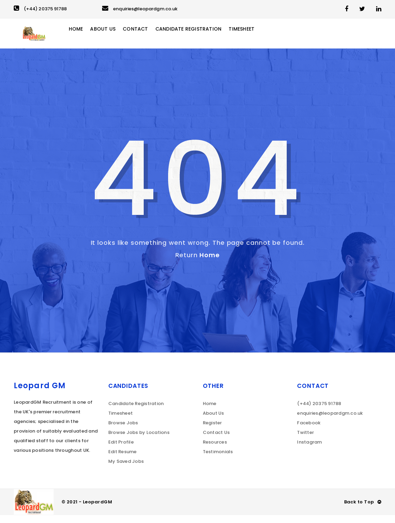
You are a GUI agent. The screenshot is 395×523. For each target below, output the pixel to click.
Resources (215, 450)
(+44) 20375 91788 (40, 9)
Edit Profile (121, 450)
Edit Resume (122, 459)
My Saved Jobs (126, 469)
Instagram (309, 450)
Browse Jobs (123, 430)
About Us (115, 37)
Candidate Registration (204, 37)
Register (212, 430)
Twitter (305, 440)
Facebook (308, 430)
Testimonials (218, 459)
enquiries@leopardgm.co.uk (139, 9)
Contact (148, 37)
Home (87, 37)
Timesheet (260, 37)
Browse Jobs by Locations (138, 440)
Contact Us (216, 440)
